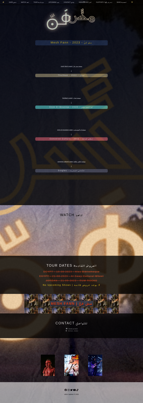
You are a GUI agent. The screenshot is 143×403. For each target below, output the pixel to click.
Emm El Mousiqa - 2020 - (71, 107)
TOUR (39, 2)
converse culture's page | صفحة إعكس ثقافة (71, 161)
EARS (12, 2)
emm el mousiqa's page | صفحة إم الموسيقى (71, 130)
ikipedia (71, 352)
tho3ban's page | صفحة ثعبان (71, 98)
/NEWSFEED (85, 2)
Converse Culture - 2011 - (71, 139)
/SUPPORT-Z (104, 2)
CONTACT (69, 2)
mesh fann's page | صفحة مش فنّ (71, 66)
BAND (121, 2)
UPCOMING (54, 2)
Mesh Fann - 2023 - (71, 42)
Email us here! (73, 328)
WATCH (25, 2)
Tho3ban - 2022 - (71, 75)
